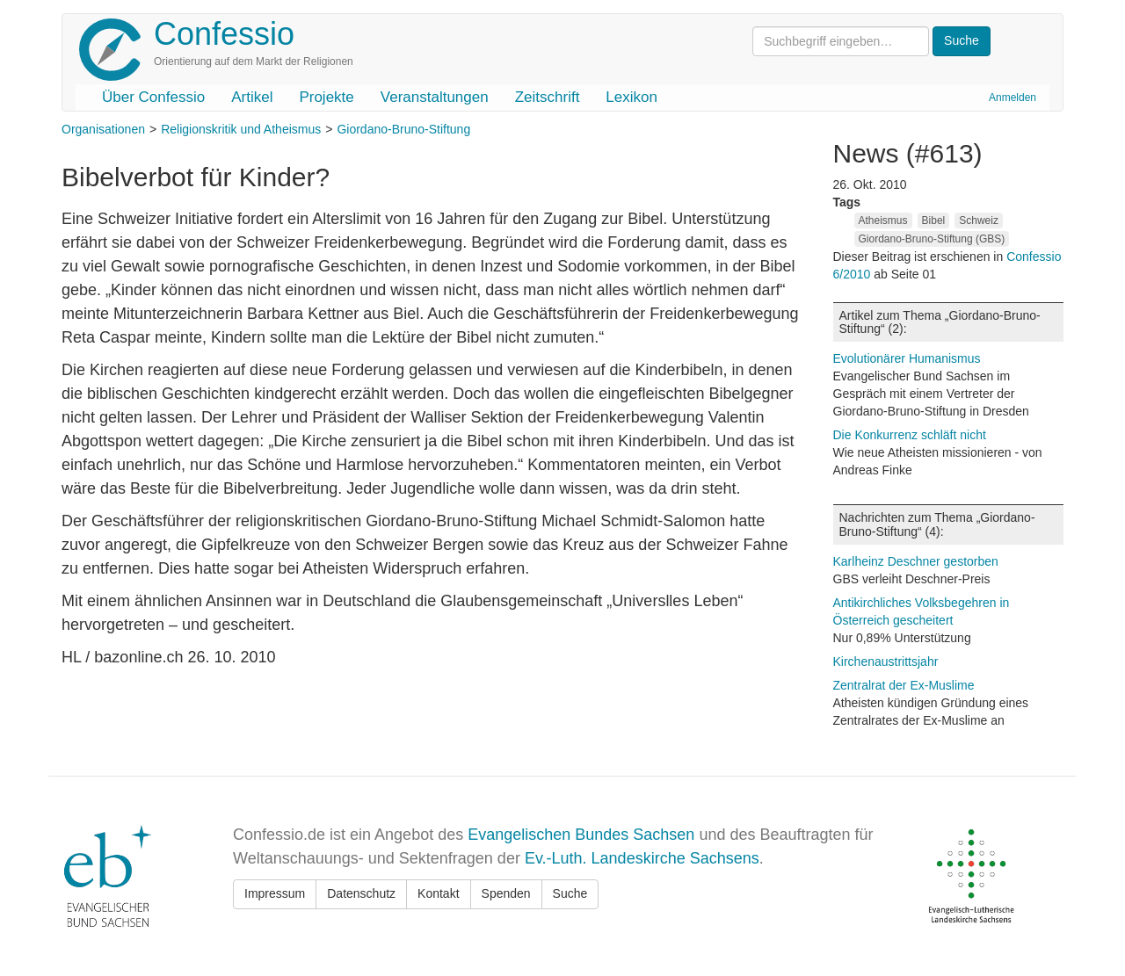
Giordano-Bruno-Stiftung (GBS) (932, 239)
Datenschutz (361, 893)
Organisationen (103, 129)
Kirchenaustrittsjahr (886, 661)
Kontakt (438, 893)
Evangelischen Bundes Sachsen (581, 834)
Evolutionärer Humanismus (907, 358)
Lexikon (631, 97)
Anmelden (1012, 97)
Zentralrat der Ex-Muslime (904, 685)
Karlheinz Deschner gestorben (915, 561)
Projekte (326, 97)
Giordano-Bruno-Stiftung (403, 129)
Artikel (251, 97)
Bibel (934, 220)
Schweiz (978, 220)
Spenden (506, 893)
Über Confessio (153, 97)
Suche (570, 893)
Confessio (224, 34)
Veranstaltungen (435, 97)
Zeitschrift (547, 97)
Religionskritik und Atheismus (241, 129)
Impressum (274, 893)
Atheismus (883, 220)
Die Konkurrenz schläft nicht (909, 435)
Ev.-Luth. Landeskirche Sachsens (642, 858)
